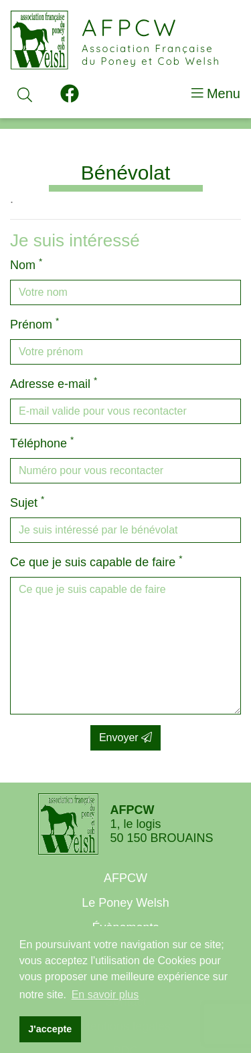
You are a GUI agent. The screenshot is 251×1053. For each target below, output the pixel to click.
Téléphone (42, 442)
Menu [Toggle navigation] (215, 93)
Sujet (27, 501)
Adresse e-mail (53, 383)
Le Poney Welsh (125, 902)
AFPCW (125, 878)
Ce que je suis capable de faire (96, 561)
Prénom (34, 323)
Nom (26, 264)
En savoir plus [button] (105, 994)
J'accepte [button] (50, 1029)
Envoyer (125, 737)
